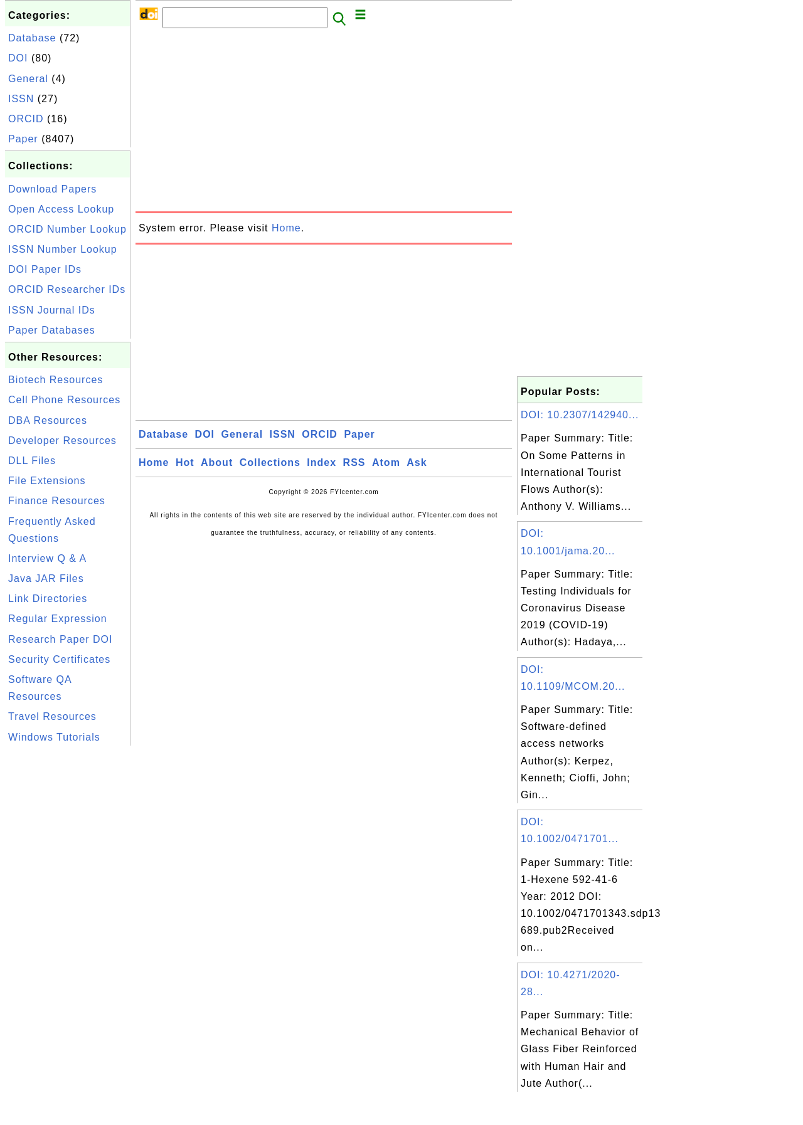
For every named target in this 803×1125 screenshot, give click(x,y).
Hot (185, 462)
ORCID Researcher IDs (66, 289)
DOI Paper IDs (45, 269)
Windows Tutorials (54, 737)
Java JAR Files (46, 578)
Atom (386, 462)
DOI (18, 58)
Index (321, 462)
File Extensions (47, 480)
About (217, 462)
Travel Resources (52, 716)
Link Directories (47, 598)
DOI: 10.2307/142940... (580, 414)
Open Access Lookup (61, 209)
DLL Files (32, 460)
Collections (270, 462)
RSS (354, 462)
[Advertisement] (67, 937)
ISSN (21, 98)
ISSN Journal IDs (51, 310)
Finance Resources (56, 500)
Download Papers (52, 189)
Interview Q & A (47, 558)
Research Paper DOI (60, 639)
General (28, 78)
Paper (23, 139)
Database (32, 38)
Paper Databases (51, 330)
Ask (417, 462)
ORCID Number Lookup (67, 229)
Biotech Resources (55, 379)
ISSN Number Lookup (62, 249)
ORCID (26, 119)
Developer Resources (62, 440)
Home (286, 228)
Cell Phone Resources (64, 399)
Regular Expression (57, 618)
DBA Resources (47, 420)
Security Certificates (59, 659)
